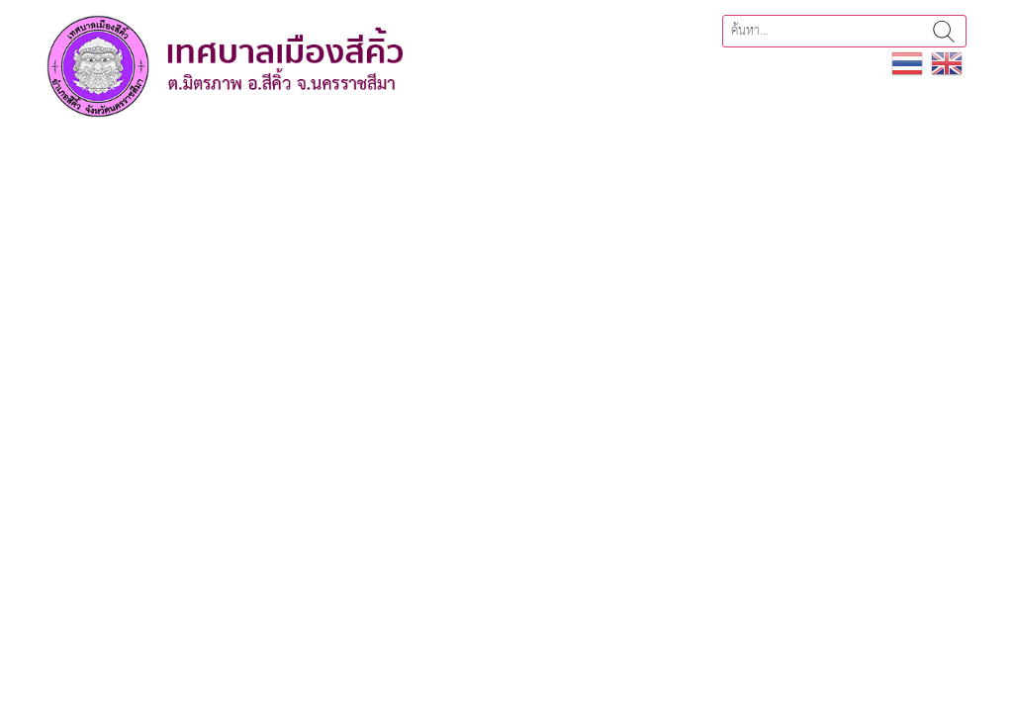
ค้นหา (944, 31)
